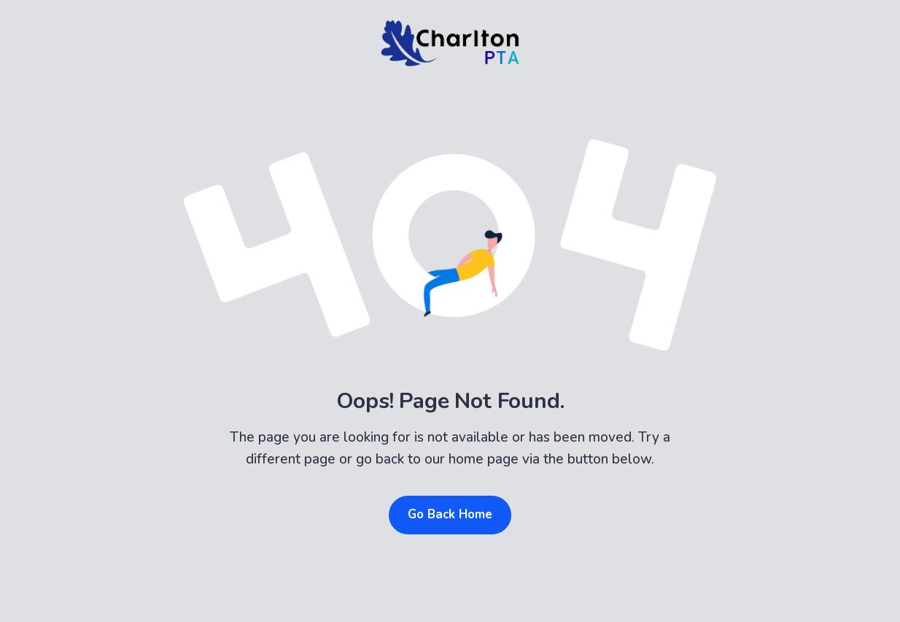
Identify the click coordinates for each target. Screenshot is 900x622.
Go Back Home (450, 514)
